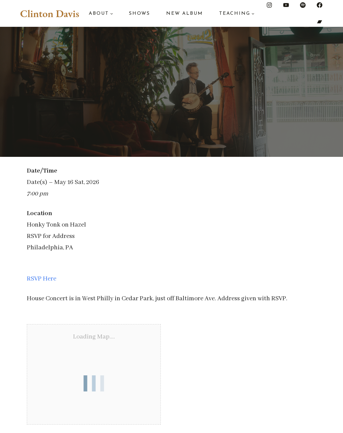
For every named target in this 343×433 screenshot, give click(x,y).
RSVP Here (41, 279)
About (99, 13)
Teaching (234, 13)
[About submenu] (111, 13)
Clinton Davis (49, 13)
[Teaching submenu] (253, 13)
